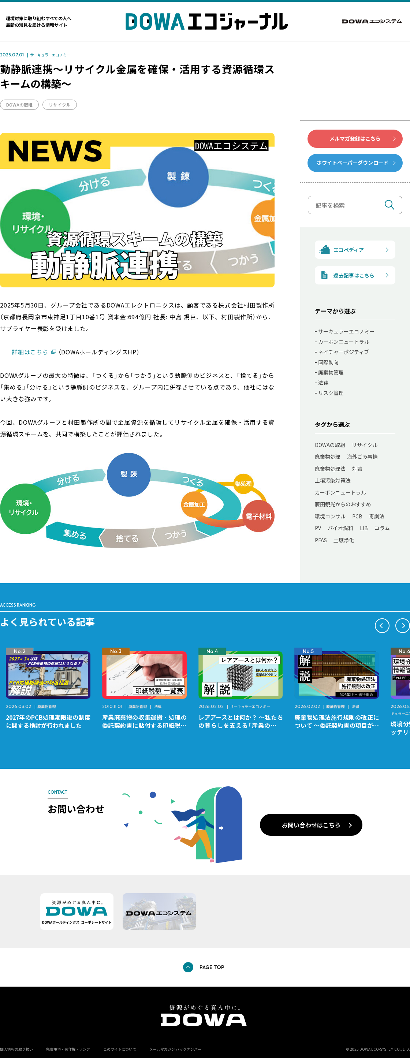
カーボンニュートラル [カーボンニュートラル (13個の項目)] (340, 492)
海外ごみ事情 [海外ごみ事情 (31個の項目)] (362, 456)
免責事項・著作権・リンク (68, 1049)
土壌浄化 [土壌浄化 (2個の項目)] (343, 540)
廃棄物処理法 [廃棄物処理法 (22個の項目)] (330, 468)
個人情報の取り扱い (16, 1049)
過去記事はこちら (344, 275)
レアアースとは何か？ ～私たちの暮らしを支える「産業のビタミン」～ (337, 725)
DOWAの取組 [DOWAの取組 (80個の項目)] (330, 444)
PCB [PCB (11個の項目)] (357, 516)
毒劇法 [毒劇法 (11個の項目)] (376, 516)
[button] (382, 625)
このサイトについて (119, 1049)
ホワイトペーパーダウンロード (352, 162)
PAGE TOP (212, 967)
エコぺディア (339, 249)
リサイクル (60, 104)
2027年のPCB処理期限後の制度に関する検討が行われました (144, 721)
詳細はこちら (30, 351)
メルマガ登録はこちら (355, 138)
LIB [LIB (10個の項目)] (364, 528)
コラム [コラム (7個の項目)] (382, 528)
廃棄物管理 (331, 372)
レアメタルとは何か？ (35, 717)
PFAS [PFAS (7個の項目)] (321, 540)
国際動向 (328, 362)
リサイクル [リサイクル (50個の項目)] (364, 444)
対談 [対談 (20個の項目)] (357, 468)
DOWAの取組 (19, 104)
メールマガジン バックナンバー (175, 1049)
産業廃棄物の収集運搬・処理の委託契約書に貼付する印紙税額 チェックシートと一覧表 (243, 725)
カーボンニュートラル (343, 341)
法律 (323, 382)
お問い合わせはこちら (311, 824)
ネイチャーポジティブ (343, 351)
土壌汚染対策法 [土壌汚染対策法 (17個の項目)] (333, 480)
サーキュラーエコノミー (50, 54)
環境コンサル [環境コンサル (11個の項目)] (330, 516)
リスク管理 (331, 392)
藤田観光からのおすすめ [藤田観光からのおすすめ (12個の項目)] (343, 504)
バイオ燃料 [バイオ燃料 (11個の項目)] (340, 528)
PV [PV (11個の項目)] (318, 528)
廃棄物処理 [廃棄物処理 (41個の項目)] (327, 456)
